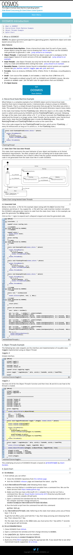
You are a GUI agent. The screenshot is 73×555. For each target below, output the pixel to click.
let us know (33, 542)
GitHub (23, 529)
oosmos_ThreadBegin (12, 133)
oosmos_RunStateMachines (18, 333)
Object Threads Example (14, 30)
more (52, 68)
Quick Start (10, 32)
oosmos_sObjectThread (15, 411)
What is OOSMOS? (11, 26)
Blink (19, 540)
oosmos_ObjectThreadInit (16, 448)
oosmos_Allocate (14, 295)
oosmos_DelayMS (15, 334)
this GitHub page (40, 479)
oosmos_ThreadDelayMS (16, 137)
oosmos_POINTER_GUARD (15, 423)
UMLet (44, 50)
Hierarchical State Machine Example (19, 28)
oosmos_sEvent (13, 233)
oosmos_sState (29, 130)
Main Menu (36, 15)
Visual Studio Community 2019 (36, 494)
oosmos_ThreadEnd (12, 140)
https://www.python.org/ (31, 489)
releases (24, 481)
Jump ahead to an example (41, 52)
